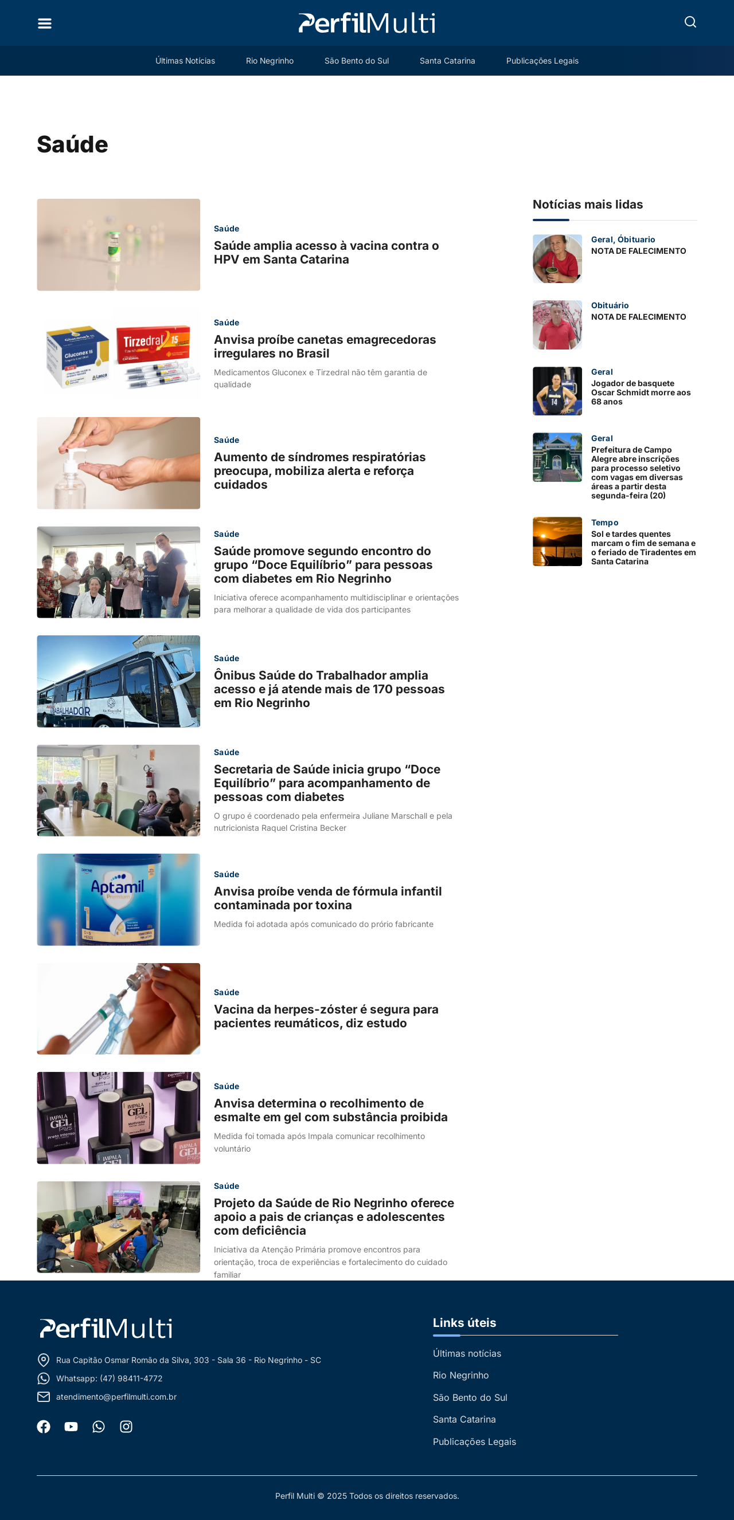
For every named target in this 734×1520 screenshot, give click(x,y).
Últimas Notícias (183, 60)
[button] (690, 22)
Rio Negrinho (269, 60)
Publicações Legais (545, 60)
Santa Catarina (449, 60)
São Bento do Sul (357, 60)
